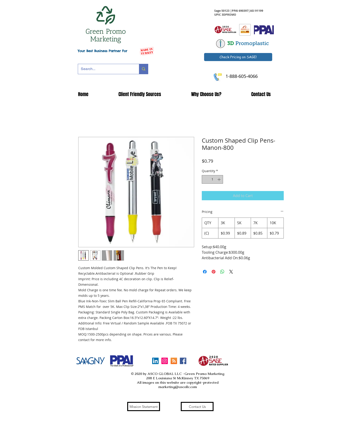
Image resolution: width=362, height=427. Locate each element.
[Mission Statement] (143, 406)
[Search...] (105, 69)
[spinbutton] (212, 179)
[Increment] (219, 179)
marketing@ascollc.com (177, 387)
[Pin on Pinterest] (213, 271)
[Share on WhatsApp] (222, 271)
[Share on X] (231, 271)
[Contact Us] (197, 406)
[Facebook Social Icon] (183, 361)
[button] (139, 94)
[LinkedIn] (155, 361)
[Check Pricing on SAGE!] (238, 57)
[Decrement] (205, 179)
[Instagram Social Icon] (164, 361)
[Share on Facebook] (205, 271)
